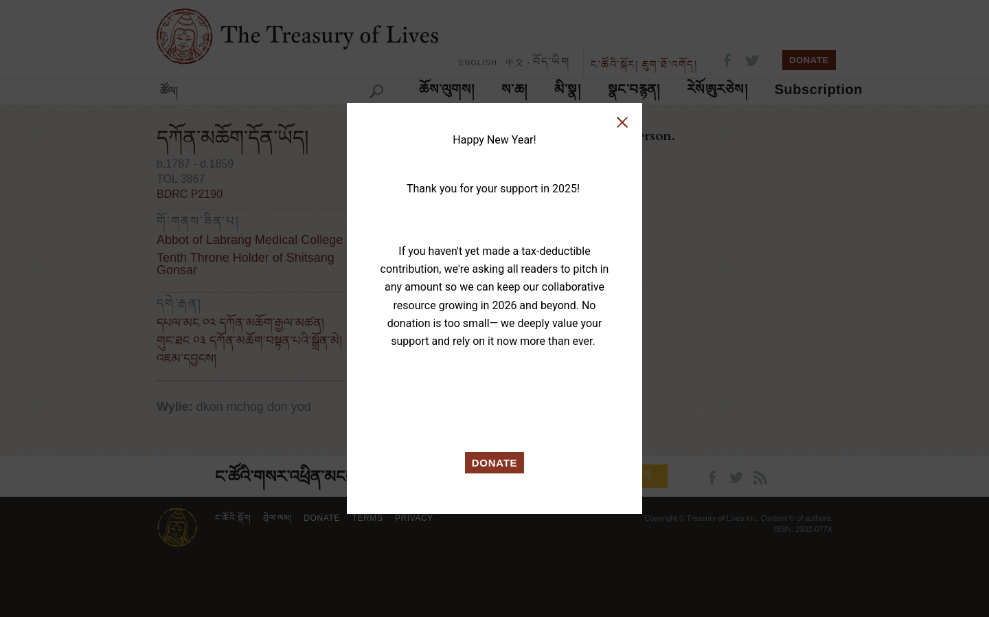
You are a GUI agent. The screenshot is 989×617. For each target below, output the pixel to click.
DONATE (495, 463)
